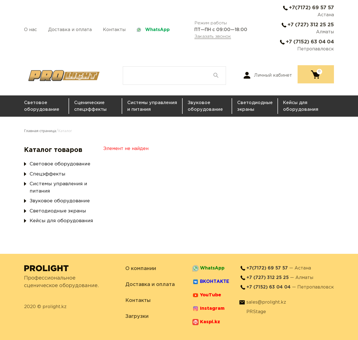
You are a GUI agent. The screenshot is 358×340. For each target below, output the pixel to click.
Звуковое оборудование (205, 106)
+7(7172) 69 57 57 (311, 8)
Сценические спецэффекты (90, 106)
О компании (140, 268)
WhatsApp (157, 30)
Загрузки (137, 316)
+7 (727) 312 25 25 (311, 25)
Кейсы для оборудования (300, 106)
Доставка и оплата (70, 30)
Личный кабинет (273, 75)
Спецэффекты (47, 174)
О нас (30, 30)
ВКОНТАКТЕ (214, 282)
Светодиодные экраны (255, 106)
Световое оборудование (41, 106)
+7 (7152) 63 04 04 (310, 42)
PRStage (256, 312)
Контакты (114, 30)
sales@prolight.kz (266, 302)
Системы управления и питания (152, 106)
